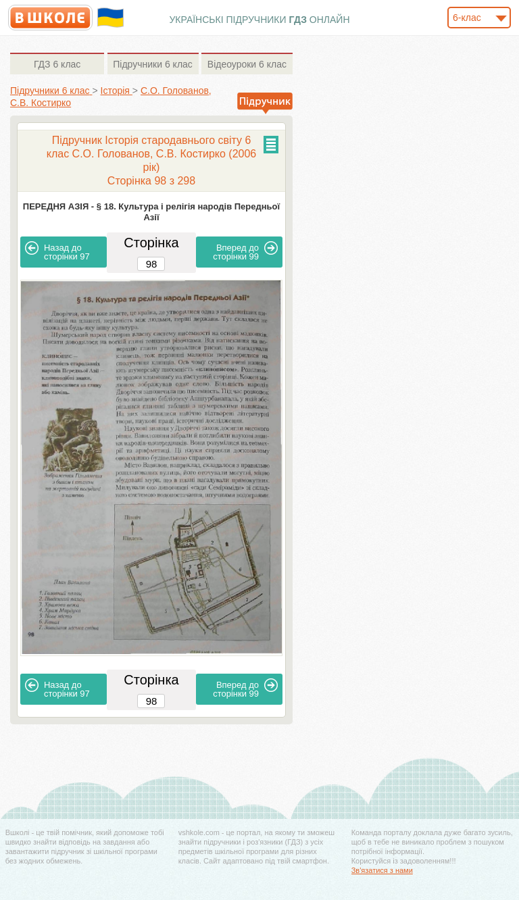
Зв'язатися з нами (382, 870)
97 (57, 251)
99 (245, 251)
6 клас (57, 64)
